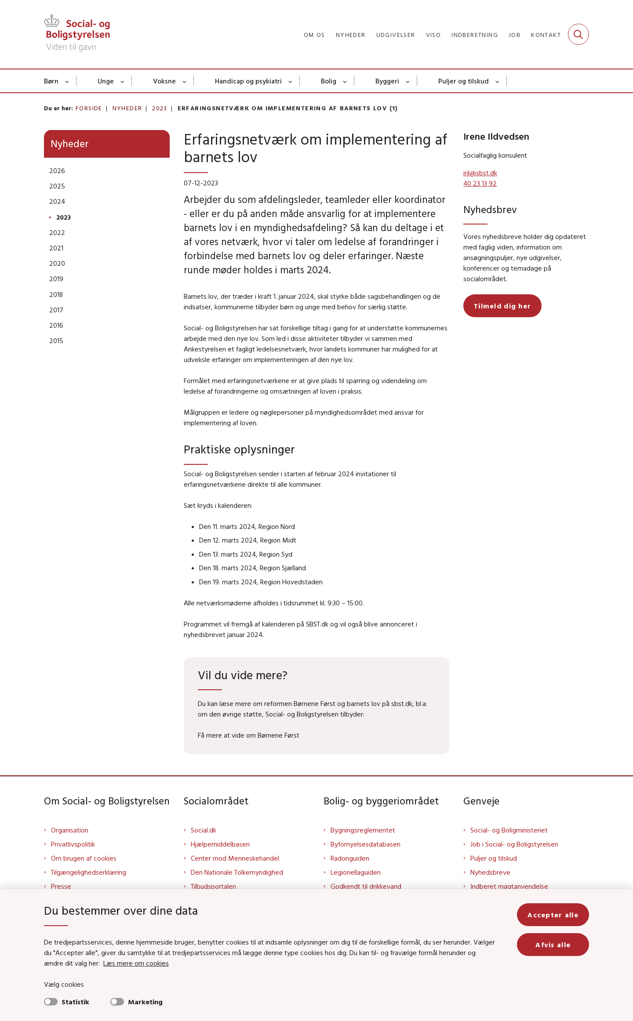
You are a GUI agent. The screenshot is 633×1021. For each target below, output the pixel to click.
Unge (106, 80)
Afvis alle (553, 944)
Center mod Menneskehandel (235, 858)
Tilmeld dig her (502, 305)
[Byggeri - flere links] (408, 81)
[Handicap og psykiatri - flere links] (291, 81)
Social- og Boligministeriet (509, 829)
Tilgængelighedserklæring (88, 872)
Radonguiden (350, 858)
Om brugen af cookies (83, 858)
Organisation (69, 829)
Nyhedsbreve (490, 872)
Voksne (164, 80)
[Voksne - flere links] (185, 81)
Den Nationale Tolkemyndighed (237, 872)
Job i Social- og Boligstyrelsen (514, 844)
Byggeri (387, 80)
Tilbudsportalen (213, 886)
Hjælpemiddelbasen (220, 844)
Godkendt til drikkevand (366, 886)
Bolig (328, 80)
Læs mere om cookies (136, 963)
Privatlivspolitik (73, 844)
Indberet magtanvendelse (509, 886)
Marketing (145, 1001)
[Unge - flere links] (123, 81)
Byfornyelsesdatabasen (365, 844)
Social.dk (203, 829)
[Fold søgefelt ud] (578, 34)
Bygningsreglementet (363, 829)
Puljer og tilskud (463, 80)
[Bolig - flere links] (345, 81)
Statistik (75, 1001)
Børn (51, 80)
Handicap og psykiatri (248, 80)
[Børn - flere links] (67, 81)
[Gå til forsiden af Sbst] (77, 34)
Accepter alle (553, 914)
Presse (61, 886)
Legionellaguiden (356, 872)
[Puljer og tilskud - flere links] (498, 81)
